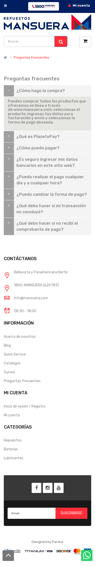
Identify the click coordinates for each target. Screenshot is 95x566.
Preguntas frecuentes (22, 381)
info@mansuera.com (31, 298)
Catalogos (12, 363)
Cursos (9, 372)
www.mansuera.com (32, 109)
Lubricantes (13, 458)
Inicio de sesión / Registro (24, 406)
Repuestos (13, 440)
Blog (7, 345)
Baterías (11, 449)
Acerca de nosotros (20, 336)
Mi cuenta (12, 415)
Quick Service (15, 354)
